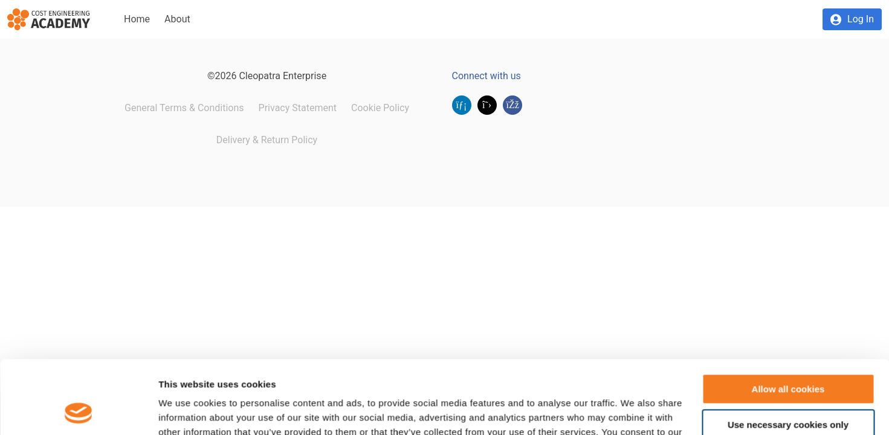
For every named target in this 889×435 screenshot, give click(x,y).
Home (137, 19)
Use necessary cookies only (788, 355)
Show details (186, 411)
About (177, 19)
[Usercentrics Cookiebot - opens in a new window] (78, 411)
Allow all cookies (788, 320)
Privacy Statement (298, 108)
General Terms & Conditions (184, 108)
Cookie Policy (380, 108)
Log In (860, 19)
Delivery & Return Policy (266, 140)
